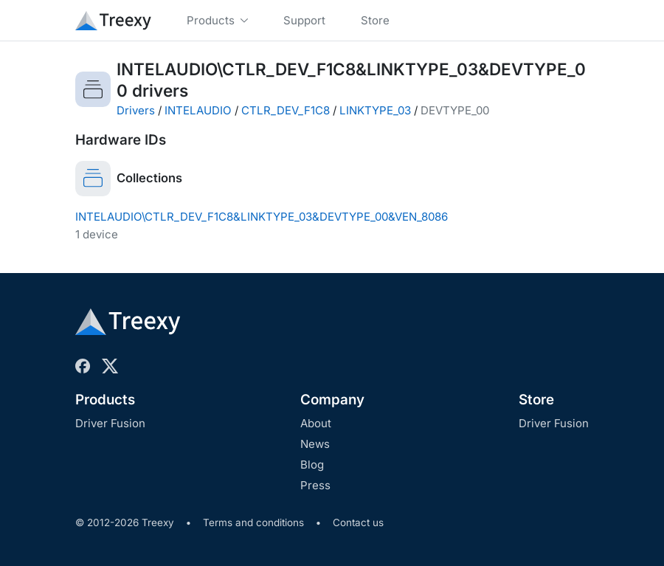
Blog (312, 465)
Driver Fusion (110, 423)
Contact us (358, 522)
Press (315, 485)
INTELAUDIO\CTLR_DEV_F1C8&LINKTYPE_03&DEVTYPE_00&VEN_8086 (261, 217)
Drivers (136, 110)
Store (536, 399)
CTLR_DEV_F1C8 (285, 110)
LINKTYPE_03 (375, 110)
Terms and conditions (253, 522)
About (315, 423)
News (315, 444)
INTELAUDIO (198, 110)
